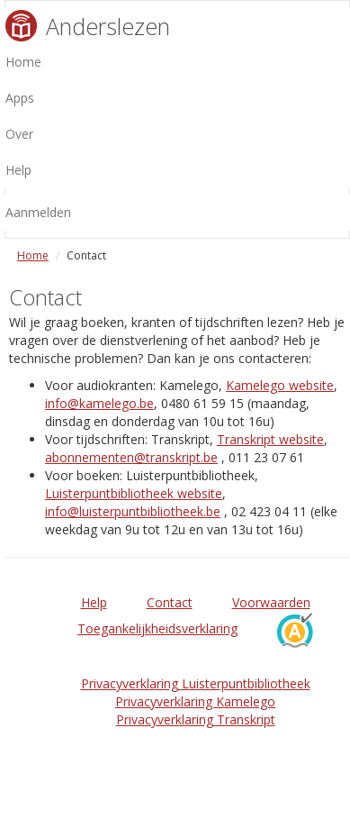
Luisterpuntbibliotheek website (133, 493)
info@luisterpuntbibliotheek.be (132, 511)
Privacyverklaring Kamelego (195, 701)
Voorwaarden (271, 602)
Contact (170, 602)
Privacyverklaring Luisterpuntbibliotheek (195, 683)
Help (94, 602)
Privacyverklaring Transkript (195, 719)
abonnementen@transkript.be (131, 457)
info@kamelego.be (99, 403)
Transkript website (270, 439)
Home (33, 255)
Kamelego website (280, 385)
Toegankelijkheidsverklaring (157, 628)
